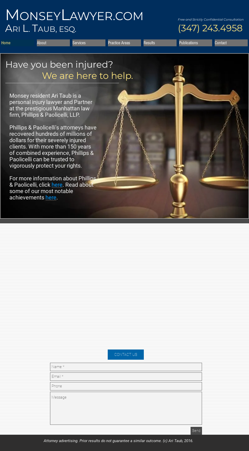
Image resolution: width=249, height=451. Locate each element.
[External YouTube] (126, 288)
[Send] (196, 431)
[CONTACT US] (126, 355)
